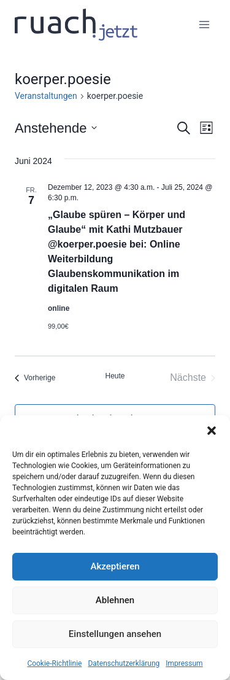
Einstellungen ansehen (115, 633)
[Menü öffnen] (204, 24)
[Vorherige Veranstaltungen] (35, 378)
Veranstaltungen (46, 96)
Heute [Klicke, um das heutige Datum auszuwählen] (115, 376)
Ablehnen (115, 600)
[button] (211, 430)
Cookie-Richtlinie (54, 663)
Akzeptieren (114, 566)
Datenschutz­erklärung (123, 663)
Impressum (184, 663)
